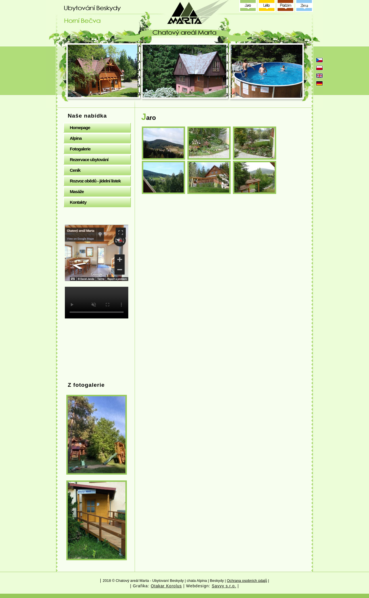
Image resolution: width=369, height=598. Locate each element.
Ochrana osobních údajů (247, 580)
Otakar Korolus (166, 586)
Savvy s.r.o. (224, 586)
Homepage (80, 127)
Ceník (75, 170)
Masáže (77, 191)
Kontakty (78, 202)
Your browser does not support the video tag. (96, 302)
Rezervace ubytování (89, 159)
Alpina (76, 138)
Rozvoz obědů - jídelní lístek (95, 180)
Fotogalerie (80, 148)
